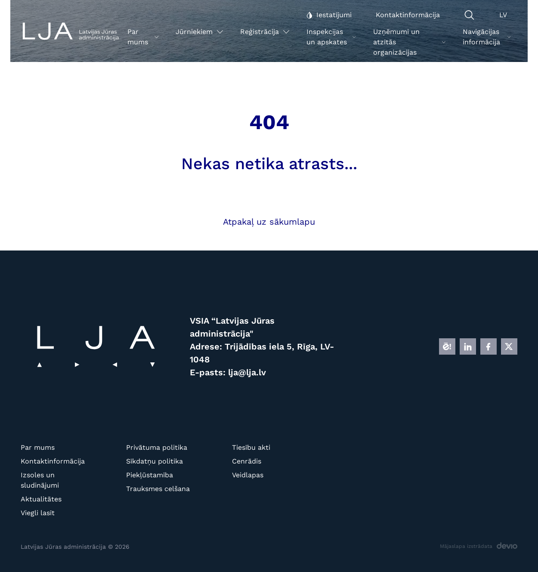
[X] (509, 346)
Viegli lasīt (38, 513)
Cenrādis (246, 461)
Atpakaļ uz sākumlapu (269, 221)
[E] (447, 346)
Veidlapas (247, 475)
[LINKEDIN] (468, 346)
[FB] (488, 346)
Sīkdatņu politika (154, 461)
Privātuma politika (156, 447)
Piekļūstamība (149, 475)
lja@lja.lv (247, 372)
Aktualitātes (41, 499)
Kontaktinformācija (53, 461)
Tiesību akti (251, 447)
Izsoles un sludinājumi (40, 480)
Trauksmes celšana (158, 489)
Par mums (38, 447)
